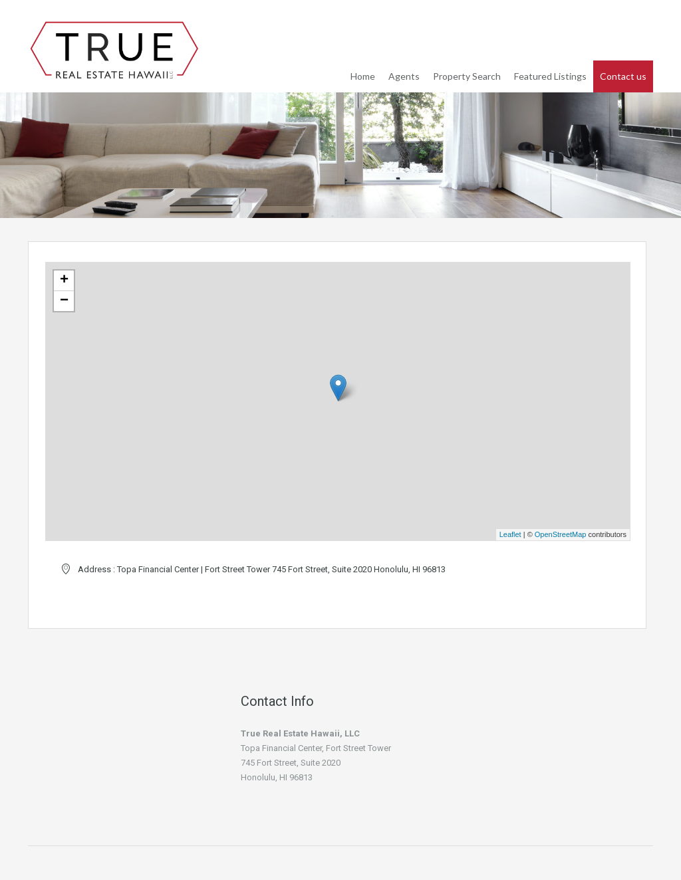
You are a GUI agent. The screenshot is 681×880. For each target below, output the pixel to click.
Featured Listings (550, 76)
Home (362, 76)
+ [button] (64, 280)
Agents (404, 76)
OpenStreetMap (561, 534)
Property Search (467, 76)
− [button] (64, 301)
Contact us (623, 76)
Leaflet (510, 534)
